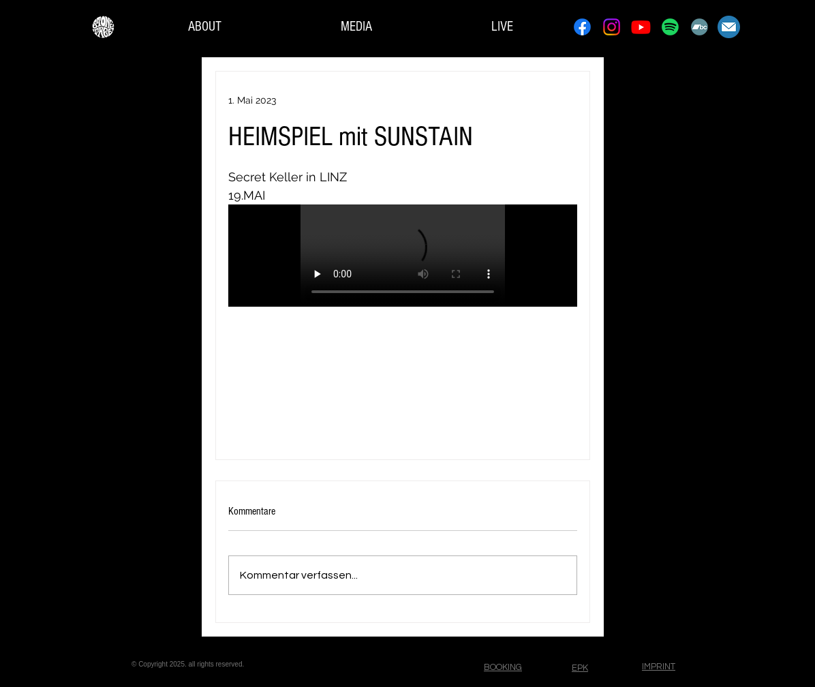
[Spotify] (670, 27)
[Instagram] (611, 27)
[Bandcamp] (699, 27)
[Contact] (729, 27)
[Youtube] (641, 27)
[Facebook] (582, 27)
